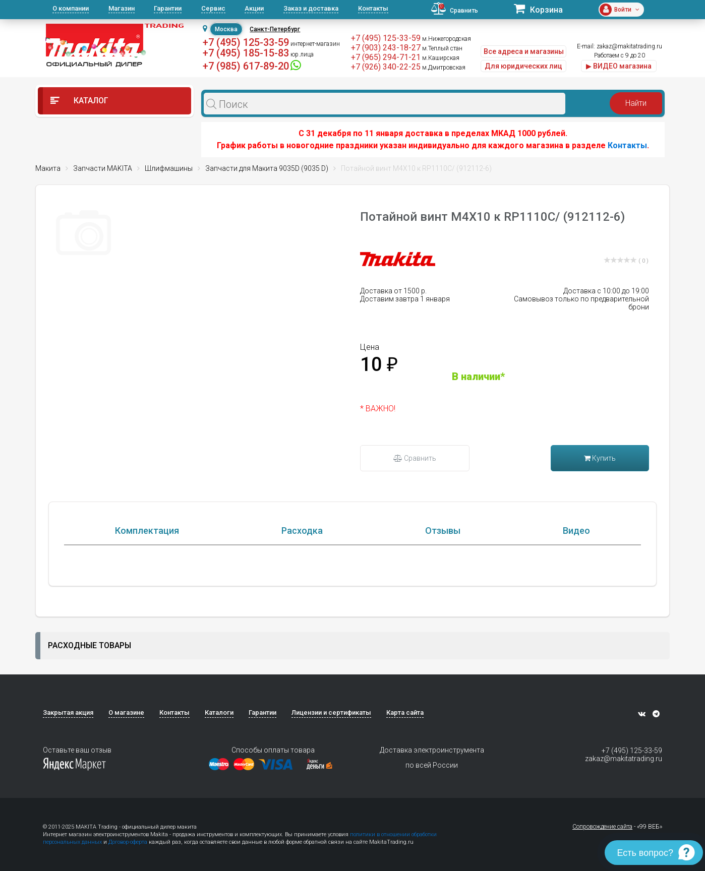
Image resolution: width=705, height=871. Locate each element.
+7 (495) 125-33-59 (246, 42)
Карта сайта (405, 712)
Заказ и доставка (310, 8)
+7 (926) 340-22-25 (386, 67)
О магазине (126, 712)
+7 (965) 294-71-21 (386, 57)
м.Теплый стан (442, 48)
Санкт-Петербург (275, 29)
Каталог (79, 100)
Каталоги (219, 712)
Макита (48, 168)
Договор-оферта (127, 842)
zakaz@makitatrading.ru (629, 46)
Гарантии (168, 8)
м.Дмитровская (443, 67)
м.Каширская (440, 57)
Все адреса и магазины (524, 51)
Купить (600, 458)
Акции (254, 8)
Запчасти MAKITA (102, 168)
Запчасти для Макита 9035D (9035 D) (266, 168)
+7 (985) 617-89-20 (246, 66)
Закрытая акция (68, 712)
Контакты (373, 8)
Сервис (213, 8)
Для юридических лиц (523, 66)
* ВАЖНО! (377, 408)
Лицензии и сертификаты (331, 712)
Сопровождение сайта (602, 826)
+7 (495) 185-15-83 (246, 53)
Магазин (121, 8)
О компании (70, 8)
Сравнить (414, 458)
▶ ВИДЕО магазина (619, 66)
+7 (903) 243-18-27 (386, 47)
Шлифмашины (169, 168)
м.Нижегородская (446, 38)
